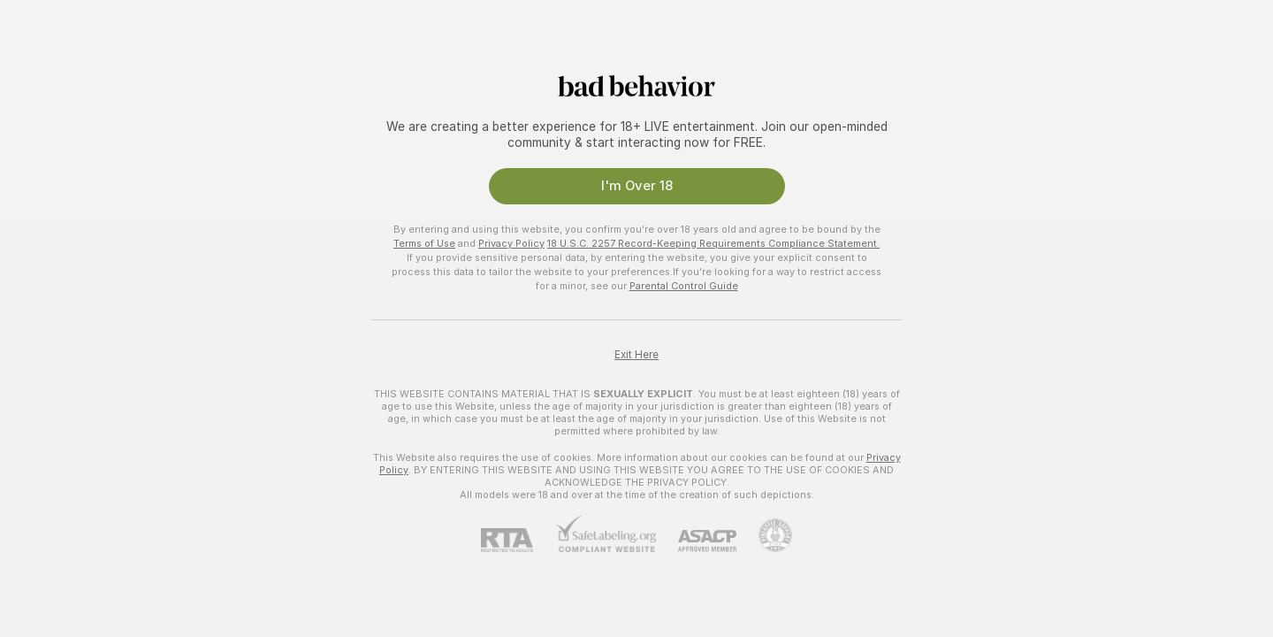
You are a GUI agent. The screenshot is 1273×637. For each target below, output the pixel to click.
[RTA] (518, 540)
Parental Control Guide (683, 286)
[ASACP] (696, 541)
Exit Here (636, 355)
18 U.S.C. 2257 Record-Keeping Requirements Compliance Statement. (713, 243)
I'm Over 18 (637, 186)
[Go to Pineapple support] (764, 535)
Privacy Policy (511, 243)
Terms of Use (424, 243)
